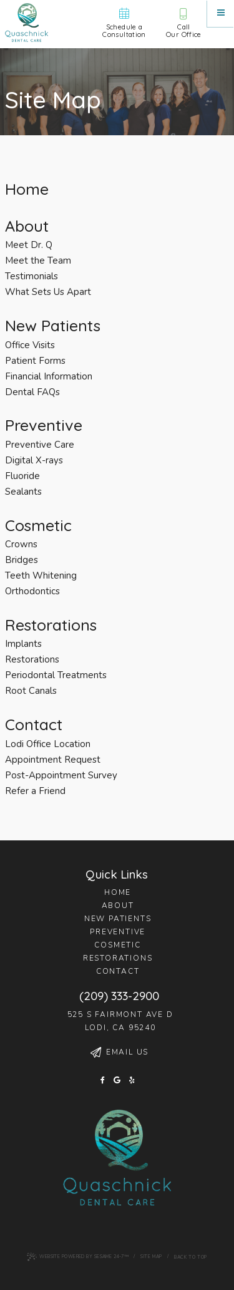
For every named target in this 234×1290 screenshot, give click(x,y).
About (118, 905)
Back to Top (190, 1257)
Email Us (119, 1052)
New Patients (118, 918)
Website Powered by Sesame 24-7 (78, 1256)
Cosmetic (117, 945)
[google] (116, 1081)
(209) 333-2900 (119, 996)
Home (117, 892)
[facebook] (102, 1081)
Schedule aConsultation (124, 23)
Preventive (117, 932)
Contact (118, 971)
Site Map (151, 1256)
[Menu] (220, 13)
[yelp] (131, 1081)
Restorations (118, 958)
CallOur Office (184, 23)
